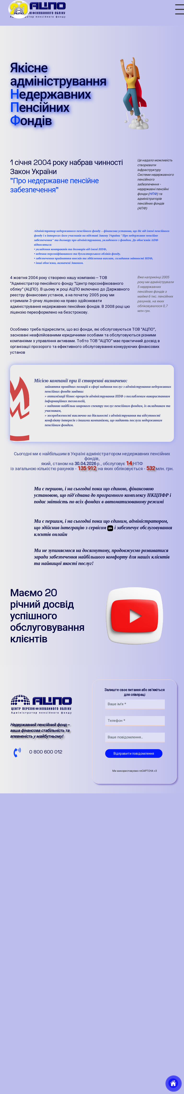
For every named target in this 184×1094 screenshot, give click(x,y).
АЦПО (31, 329)
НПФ (153, 194)
